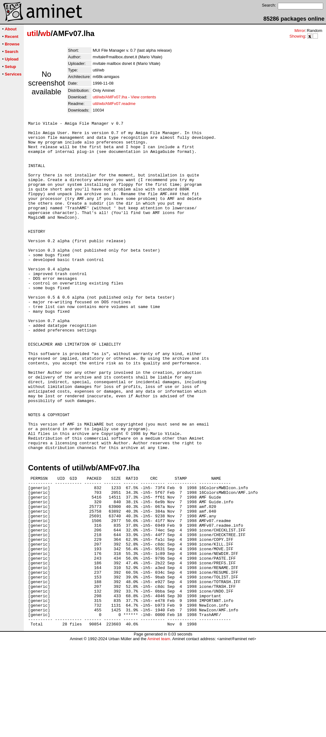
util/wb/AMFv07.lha (110, 97)
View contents (143, 97)
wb (45, 33)
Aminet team (158, 734)
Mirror (299, 30)
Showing (297, 36)
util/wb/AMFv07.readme (114, 103)
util (32, 33)
